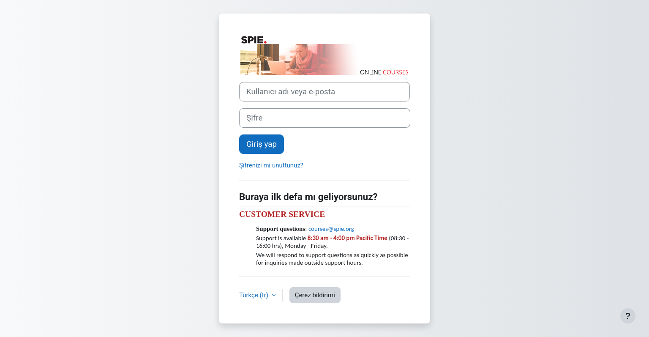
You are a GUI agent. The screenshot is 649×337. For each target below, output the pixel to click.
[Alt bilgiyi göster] (627, 315)
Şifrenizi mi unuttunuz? (271, 165)
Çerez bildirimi (315, 295)
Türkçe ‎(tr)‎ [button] (254, 295)
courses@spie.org (331, 229)
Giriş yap (261, 144)
